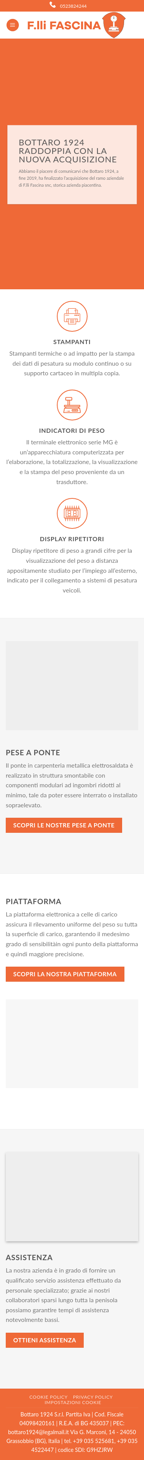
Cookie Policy (48, 1397)
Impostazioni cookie (73, 1402)
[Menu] (13, 25)
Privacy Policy (93, 1397)
